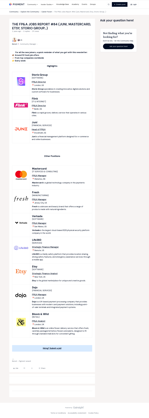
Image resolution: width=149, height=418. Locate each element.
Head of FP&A (39, 129)
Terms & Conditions (58, 413)
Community (14, 12)
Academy (75, 4)
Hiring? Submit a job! (52, 348)
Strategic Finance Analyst (45, 273)
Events (84, 4)
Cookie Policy (93, 413)
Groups (93, 4)
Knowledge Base (62, 4)
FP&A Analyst (38, 321)
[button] (119, 4)
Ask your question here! (119, 46)
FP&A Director (39, 82)
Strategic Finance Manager (45, 247)
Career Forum (46, 12)
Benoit (14, 44)
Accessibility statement (77, 413)
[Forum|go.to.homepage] (16, 4)
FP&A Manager (39, 175)
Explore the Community (30, 12)
